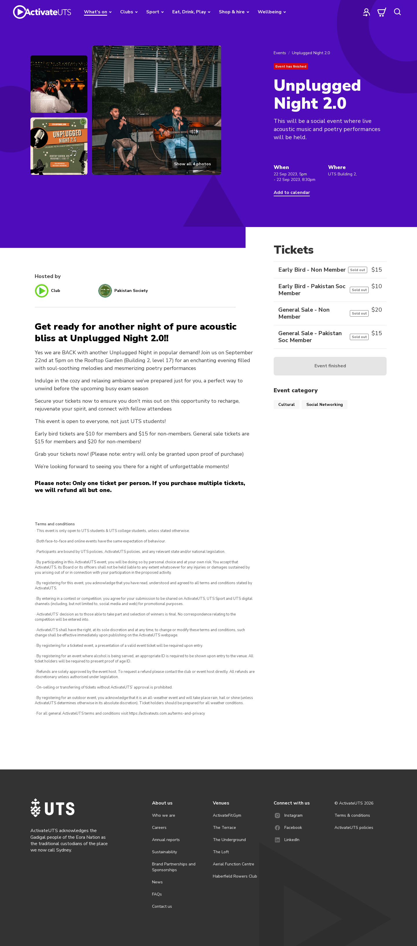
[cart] (382, 12)
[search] (397, 12)
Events (280, 53)
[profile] (366, 12)
